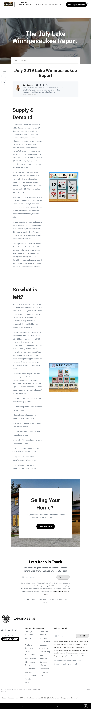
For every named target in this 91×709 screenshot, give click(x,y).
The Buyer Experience (41, 12)
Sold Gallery (44, 669)
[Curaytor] (10, 640)
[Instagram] (12, 630)
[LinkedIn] (5, 630)
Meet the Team (30, 658)
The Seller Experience (23, 12)
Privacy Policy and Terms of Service (76, 656)
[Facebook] (2, 630)
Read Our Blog (44, 651)
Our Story (55, 12)
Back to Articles (20, 60)
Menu (67, 12)
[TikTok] (16, 630)
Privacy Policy (86, 689)
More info (72, 706)
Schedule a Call (30, 669)
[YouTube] (9, 630)
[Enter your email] (40, 577)
